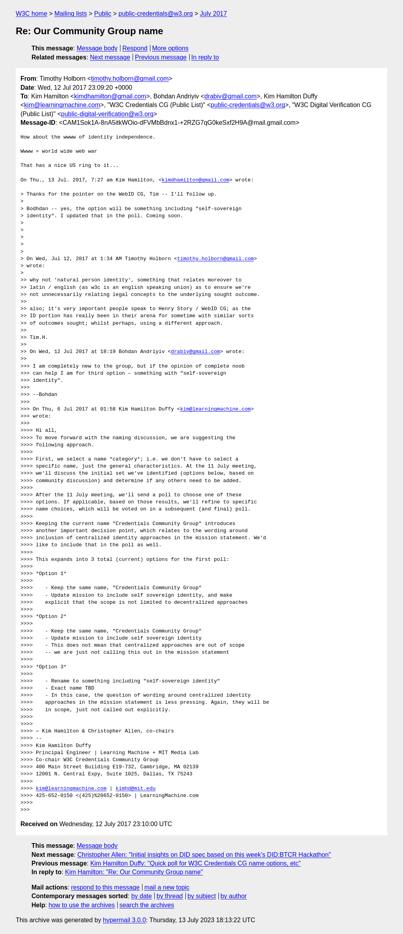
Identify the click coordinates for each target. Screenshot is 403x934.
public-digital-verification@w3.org (107, 114)
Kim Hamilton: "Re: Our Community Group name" (134, 872)
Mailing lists (70, 13)
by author (233, 896)
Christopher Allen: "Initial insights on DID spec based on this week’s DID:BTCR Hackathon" (204, 854)
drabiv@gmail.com (230, 96)
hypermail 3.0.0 (124, 920)
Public (102, 13)
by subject (201, 896)
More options (170, 48)
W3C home (31, 13)
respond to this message (105, 887)
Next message (110, 57)
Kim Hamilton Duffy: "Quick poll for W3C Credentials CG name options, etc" (195, 863)
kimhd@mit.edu (135, 788)
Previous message (161, 57)
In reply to (205, 57)
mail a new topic (167, 887)
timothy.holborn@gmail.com (129, 78)
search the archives (147, 905)
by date (141, 896)
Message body (97, 48)
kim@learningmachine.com (62, 105)
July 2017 (213, 13)
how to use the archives (82, 905)
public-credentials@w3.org (155, 13)
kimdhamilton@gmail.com (110, 96)
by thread (170, 896)
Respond (135, 48)
